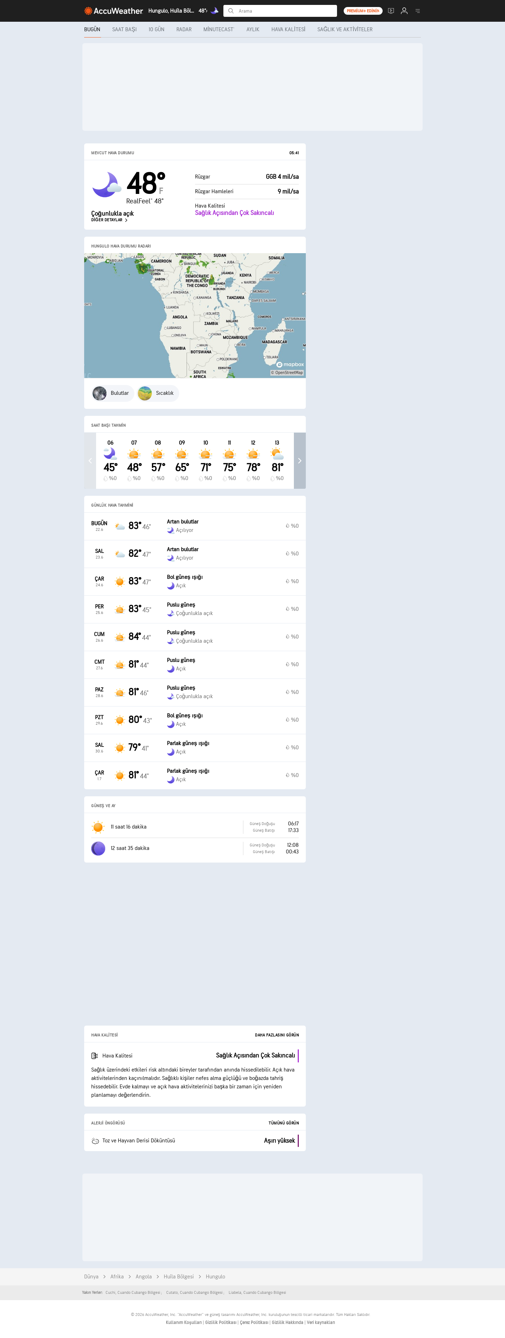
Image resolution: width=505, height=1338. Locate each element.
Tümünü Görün (284, 1123)
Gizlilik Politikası (221, 1322)
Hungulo (215, 1276)
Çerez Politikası (254, 1322)
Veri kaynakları (321, 1322)
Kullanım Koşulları (184, 1322)
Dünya (91, 1276)
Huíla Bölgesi (179, 1276)
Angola (144, 1276)
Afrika (117, 1276)
